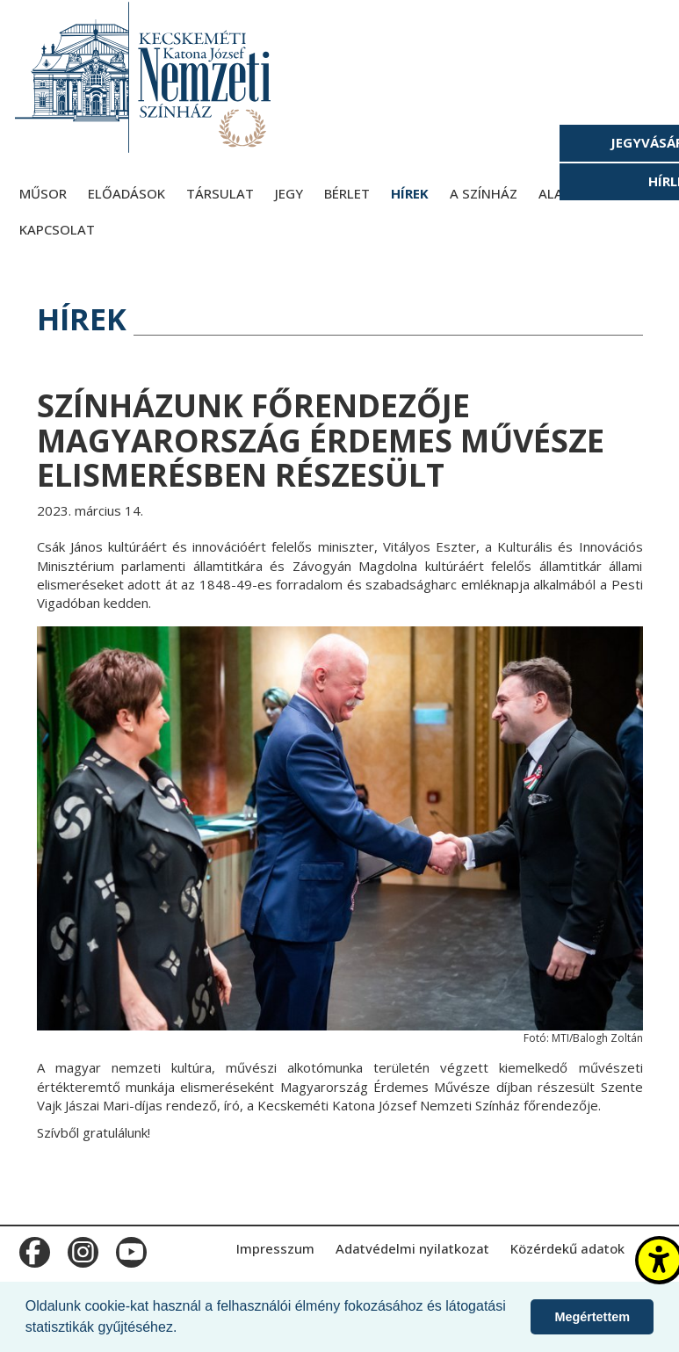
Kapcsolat (57, 229)
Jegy (289, 193)
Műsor (43, 193)
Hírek (410, 193)
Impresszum (275, 1248)
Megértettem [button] (592, 1317)
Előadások (126, 193)
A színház (483, 193)
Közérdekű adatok (567, 1248)
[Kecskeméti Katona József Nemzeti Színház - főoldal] (145, 77)
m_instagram (81, 1248)
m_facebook (33, 1248)
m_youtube (129, 1248)
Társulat (220, 193)
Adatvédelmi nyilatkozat (412, 1248)
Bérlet (347, 193)
